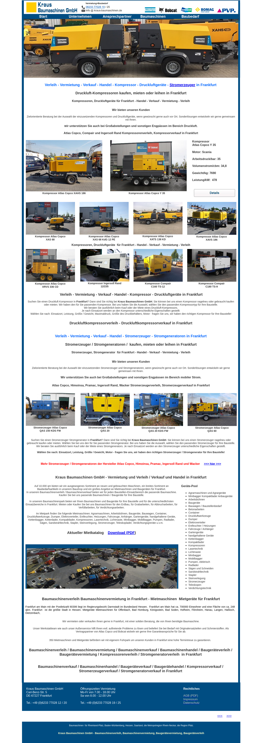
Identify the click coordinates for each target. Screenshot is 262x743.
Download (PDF (121, 533)
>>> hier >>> (212, 463)
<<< (220, 715)
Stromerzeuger (182, 85)
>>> (229, 715)
